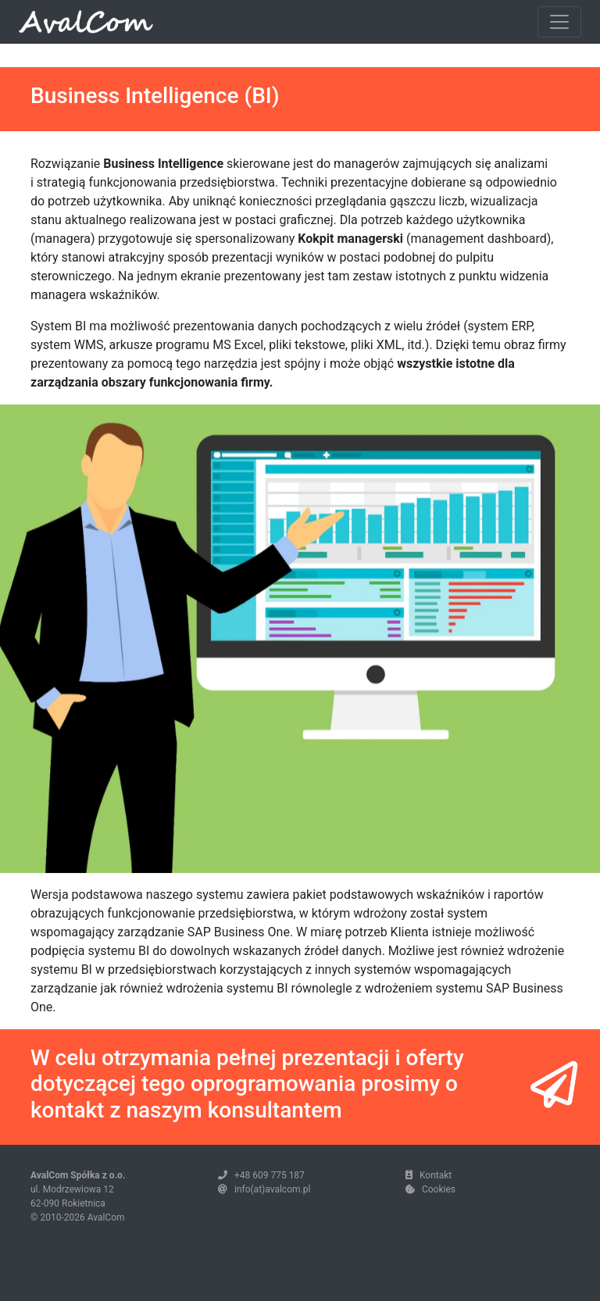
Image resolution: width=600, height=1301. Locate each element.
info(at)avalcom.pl (272, 1189)
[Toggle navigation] (559, 21)
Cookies (438, 1189)
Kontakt (436, 1175)
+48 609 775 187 (269, 1175)
